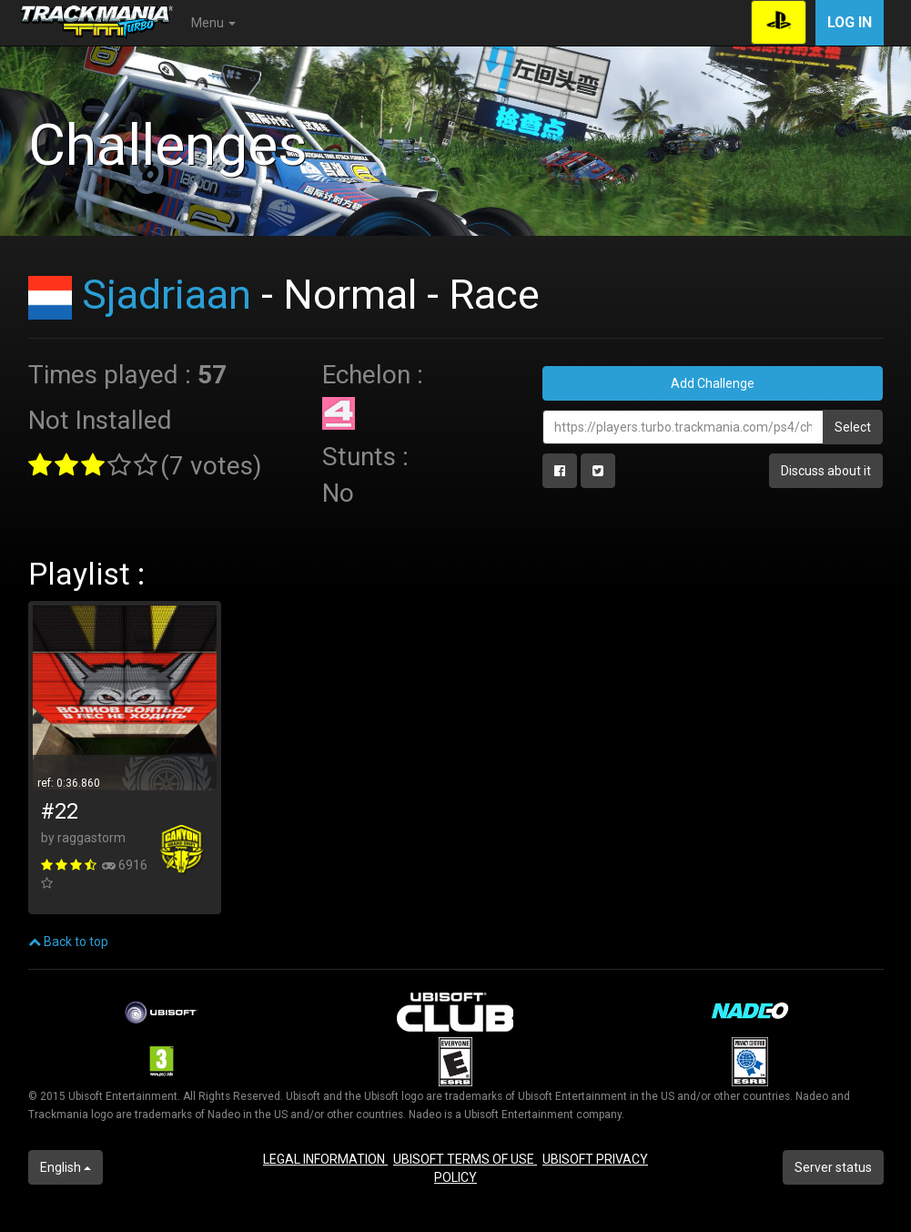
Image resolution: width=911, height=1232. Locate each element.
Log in (849, 22)
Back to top (68, 941)
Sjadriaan (166, 294)
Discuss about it (826, 470)
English (65, 1167)
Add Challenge (712, 383)
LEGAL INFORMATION (325, 1159)
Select (853, 427)
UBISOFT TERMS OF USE (465, 1159)
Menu (213, 22)
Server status (833, 1167)
